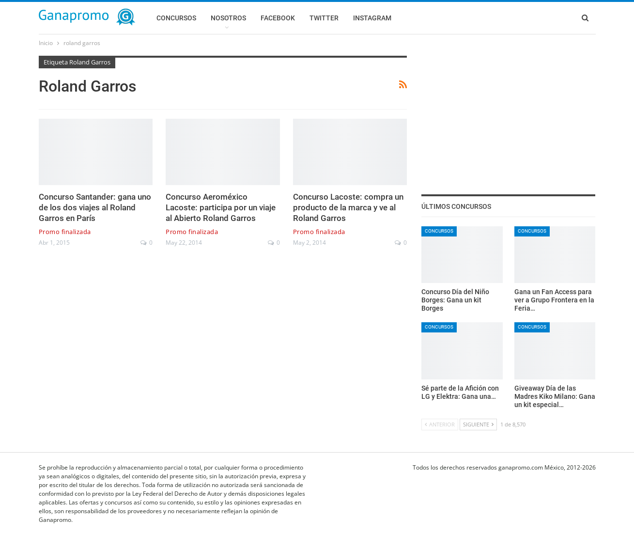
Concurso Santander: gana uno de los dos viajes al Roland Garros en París (95, 207)
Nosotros (228, 18)
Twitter (324, 18)
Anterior (440, 424)
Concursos (176, 18)
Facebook (278, 18)
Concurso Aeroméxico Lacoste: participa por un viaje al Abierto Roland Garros (221, 207)
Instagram (372, 18)
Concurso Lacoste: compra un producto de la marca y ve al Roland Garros (348, 207)
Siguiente (478, 424)
